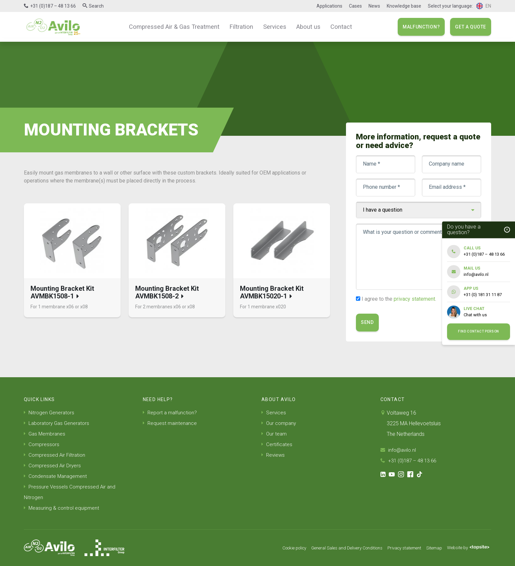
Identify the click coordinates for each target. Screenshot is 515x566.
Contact (335, 26)
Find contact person (478, 332)
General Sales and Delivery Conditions (335, 547)
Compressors (42, 444)
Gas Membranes (45, 434)
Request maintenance (170, 423)
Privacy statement (398, 547)
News (374, 6)
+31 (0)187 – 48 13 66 (53, 6)
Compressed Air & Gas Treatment (178, 26)
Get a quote (470, 26)
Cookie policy (277, 547)
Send (367, 322)
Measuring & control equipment (62, 508)
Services (272, 26)
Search (96, 6)
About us (304, 26)
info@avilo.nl (399, 450)
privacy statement (414, 299)
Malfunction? (421, 26)
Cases (355, 6)
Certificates (277, 444)
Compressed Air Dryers (53, 465)
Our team (274, 434)
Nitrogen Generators (50, 412)
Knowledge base (404, 6)
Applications (329, 6)
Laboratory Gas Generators (58, 423)
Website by (466, 547)
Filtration (241, 26)
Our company (279, 423)
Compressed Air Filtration (55, 455)
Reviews (273, 455)
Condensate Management (56, 476)
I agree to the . (399, 299)
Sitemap (430, 547)
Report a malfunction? (171, 412)
